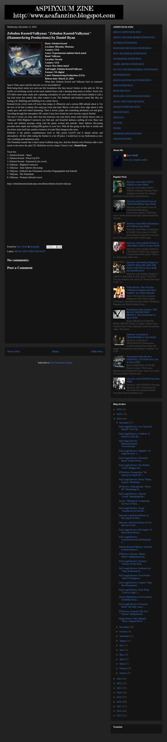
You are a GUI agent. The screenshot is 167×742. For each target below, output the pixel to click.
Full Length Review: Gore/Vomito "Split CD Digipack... (134, 576)
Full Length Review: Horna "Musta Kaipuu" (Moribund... (135, 480)
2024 (119, 418)
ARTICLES (118, 117)
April (122, 659)
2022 (119, 683)
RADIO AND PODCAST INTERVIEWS (132, 80)
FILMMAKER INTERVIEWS (127, 59)
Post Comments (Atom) (61, 362)
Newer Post (13, 351)
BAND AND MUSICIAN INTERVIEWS (132, 48)
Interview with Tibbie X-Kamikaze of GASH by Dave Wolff (143, 225)
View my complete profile (136, 160)
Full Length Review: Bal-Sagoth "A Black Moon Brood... (135, 531)
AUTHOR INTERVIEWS (125, 43)
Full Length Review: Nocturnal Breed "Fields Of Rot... (133, 459)
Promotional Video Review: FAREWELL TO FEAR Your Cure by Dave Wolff (143, 359)
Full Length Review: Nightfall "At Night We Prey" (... (134, 452)
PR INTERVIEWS (121, 75)
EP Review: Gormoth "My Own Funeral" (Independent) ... (133, 612)
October (123, 631)
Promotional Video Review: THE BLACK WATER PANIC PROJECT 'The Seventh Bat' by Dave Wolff (142, 313)
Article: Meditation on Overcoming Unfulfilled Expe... (135, 598)
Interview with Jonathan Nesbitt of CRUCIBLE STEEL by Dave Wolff (143, 244)
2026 (119, 409)
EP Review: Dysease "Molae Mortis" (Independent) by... (132, 555)
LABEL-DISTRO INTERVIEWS (128, 64)
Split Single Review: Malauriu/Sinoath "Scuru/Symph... (128, 444)
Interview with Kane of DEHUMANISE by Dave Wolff (141, 336)
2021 (119, 688)
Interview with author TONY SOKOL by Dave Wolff (140, 183)
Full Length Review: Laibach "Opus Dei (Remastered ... (135, 584)
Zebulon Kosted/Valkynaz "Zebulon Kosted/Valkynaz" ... (135, 548)
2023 (119, 679)
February (123, 668)
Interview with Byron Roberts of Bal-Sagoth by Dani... (134, 516)
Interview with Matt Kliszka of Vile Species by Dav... (135, 524)
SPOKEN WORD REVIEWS (126, 107)
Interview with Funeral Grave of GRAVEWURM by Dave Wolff (141, 202)
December (124, 423)
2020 (119, 692)
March (122, 664)
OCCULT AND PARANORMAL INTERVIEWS (135, 69)
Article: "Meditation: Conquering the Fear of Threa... (134, 502)
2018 (119, 702)
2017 (119, 706)
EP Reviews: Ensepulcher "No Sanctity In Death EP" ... (133, 473)
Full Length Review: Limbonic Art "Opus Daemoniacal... (135, 569)
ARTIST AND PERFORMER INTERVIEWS (134, 37)
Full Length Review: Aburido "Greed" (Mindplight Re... (132, 495)
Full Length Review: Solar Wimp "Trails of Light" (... (134, 591)
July (121, 645)
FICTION (117, 123)
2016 (119, 711)
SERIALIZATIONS (122, 139)
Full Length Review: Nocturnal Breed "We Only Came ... (133, 605)
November (124, 627)
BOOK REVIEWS (121, 91)
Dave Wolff (132, 155)
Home (55, 351)
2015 (119, 715)
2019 (119, 697)
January (123, 673)
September (124, 636)
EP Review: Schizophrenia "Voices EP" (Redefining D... (135, 488)
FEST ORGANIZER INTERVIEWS (130, 53)
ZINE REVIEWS (121, 112)
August (123, 641)
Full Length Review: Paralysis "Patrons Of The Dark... (133, 562)
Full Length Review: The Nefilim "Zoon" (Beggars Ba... (134, 466)
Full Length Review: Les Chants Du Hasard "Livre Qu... (135, 428)
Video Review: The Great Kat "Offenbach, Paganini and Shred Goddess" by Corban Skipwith (141, 290)
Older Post (97, 351)
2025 (119, 414)
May (121, 655)
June (121, 650)
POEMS (117, 128)
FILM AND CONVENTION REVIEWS (131, 96)
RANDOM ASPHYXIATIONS (127, 133)
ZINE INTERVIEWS (123, 85)
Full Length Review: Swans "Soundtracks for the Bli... (132, 509)
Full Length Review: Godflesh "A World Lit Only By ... (134, 435)
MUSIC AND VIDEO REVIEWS (30, 251)
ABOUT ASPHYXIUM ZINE (127, 32)
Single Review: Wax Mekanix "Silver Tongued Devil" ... (132, 620)
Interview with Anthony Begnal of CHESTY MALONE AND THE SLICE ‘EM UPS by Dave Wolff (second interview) (142, 266)
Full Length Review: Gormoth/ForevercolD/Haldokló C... (135, 540)
